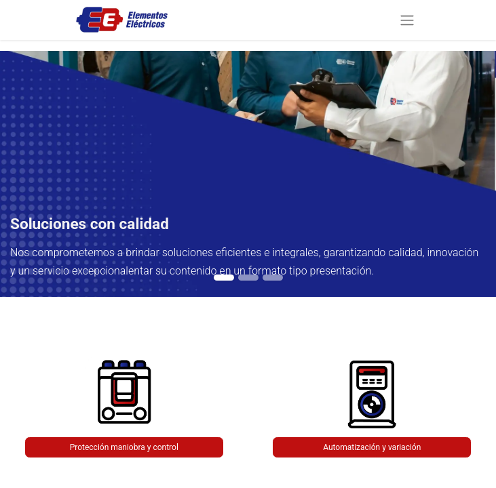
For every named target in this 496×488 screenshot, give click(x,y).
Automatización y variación (372, 447)
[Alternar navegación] (407, 20)
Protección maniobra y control (124, 447)
